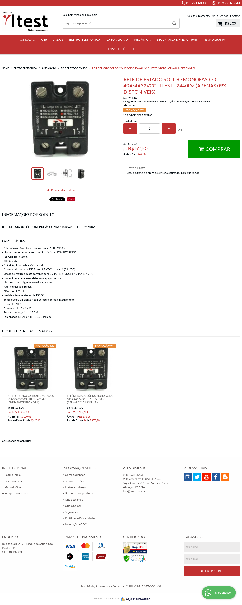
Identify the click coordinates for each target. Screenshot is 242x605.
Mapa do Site (12, 487)
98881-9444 (228, 3)
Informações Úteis (79, 468)
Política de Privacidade (80, 518)
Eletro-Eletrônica (85, 39)
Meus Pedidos (220, 16)
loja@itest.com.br (134, 491)
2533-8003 (196, 3)
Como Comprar (75, 474)
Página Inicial (13, 474)
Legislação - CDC (76, 524)
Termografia (214, 39)
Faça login (91, 15)
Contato (235, 16)
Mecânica (142, 39)
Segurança (71, 512)
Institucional (14, 468)
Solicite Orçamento (198, 16)
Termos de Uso (74, 481)
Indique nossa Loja (16, 493)
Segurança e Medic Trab (177, 39)
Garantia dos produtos (79, 493)
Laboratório (117, 39)
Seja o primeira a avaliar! (138, 115)
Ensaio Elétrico (121, 49)
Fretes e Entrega (75, 487)
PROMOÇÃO (26, 39)
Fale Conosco (13, 481)
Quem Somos (73, 505)
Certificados (52, 39)
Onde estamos (74, 499)
